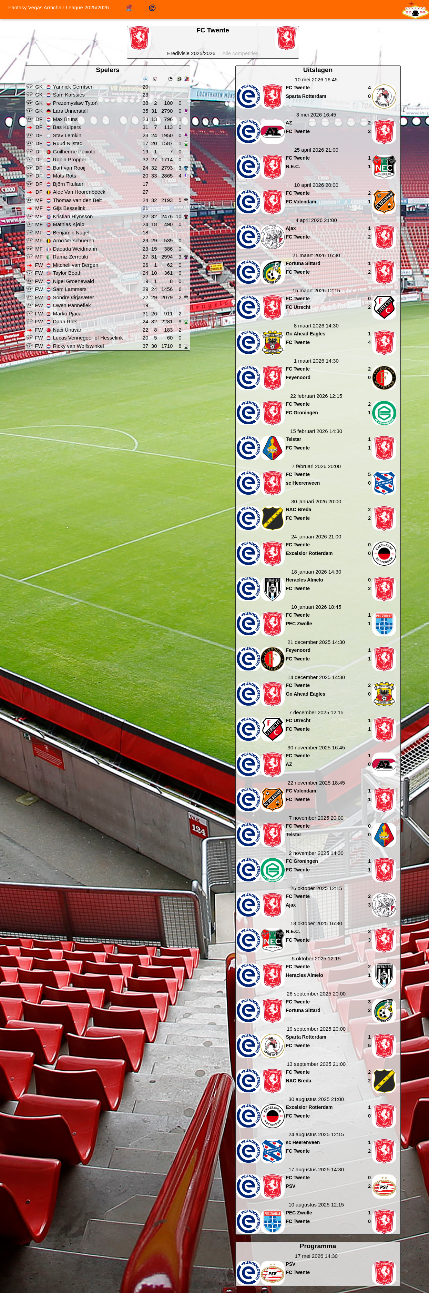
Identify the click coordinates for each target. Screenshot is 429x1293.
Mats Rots (64, 176)
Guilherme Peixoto (74, 151)
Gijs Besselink (69, 208)
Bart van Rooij (69, 168)
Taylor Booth (67, 273)
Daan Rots (65, 321)
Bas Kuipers (67, 127)
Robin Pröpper (69, 159)
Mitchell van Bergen (76, 265)
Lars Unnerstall (70, 111)
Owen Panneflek (72, 305)
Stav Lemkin (67, 135)
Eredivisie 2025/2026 (191, 53)
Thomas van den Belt (77, 200)
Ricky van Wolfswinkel (78, 346)
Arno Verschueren (73, 240)
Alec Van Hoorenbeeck (79, 192)
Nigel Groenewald (73, 281)
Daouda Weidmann (75, 249)
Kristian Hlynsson (73, 216)
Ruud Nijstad (68, 143)
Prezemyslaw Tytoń (75, 103)
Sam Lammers (70, 289)
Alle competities (240, 53)
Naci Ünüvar (67, 330)
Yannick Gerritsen (73, 87)
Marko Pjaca (67, 313)
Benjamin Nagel (71, 232)
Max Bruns (65, 119)
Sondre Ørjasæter (73, 297)
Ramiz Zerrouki (70, 257)
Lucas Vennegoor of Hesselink (88, 338)
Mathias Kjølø (69, 224)
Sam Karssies (69, 95)
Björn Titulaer (68, 184)
